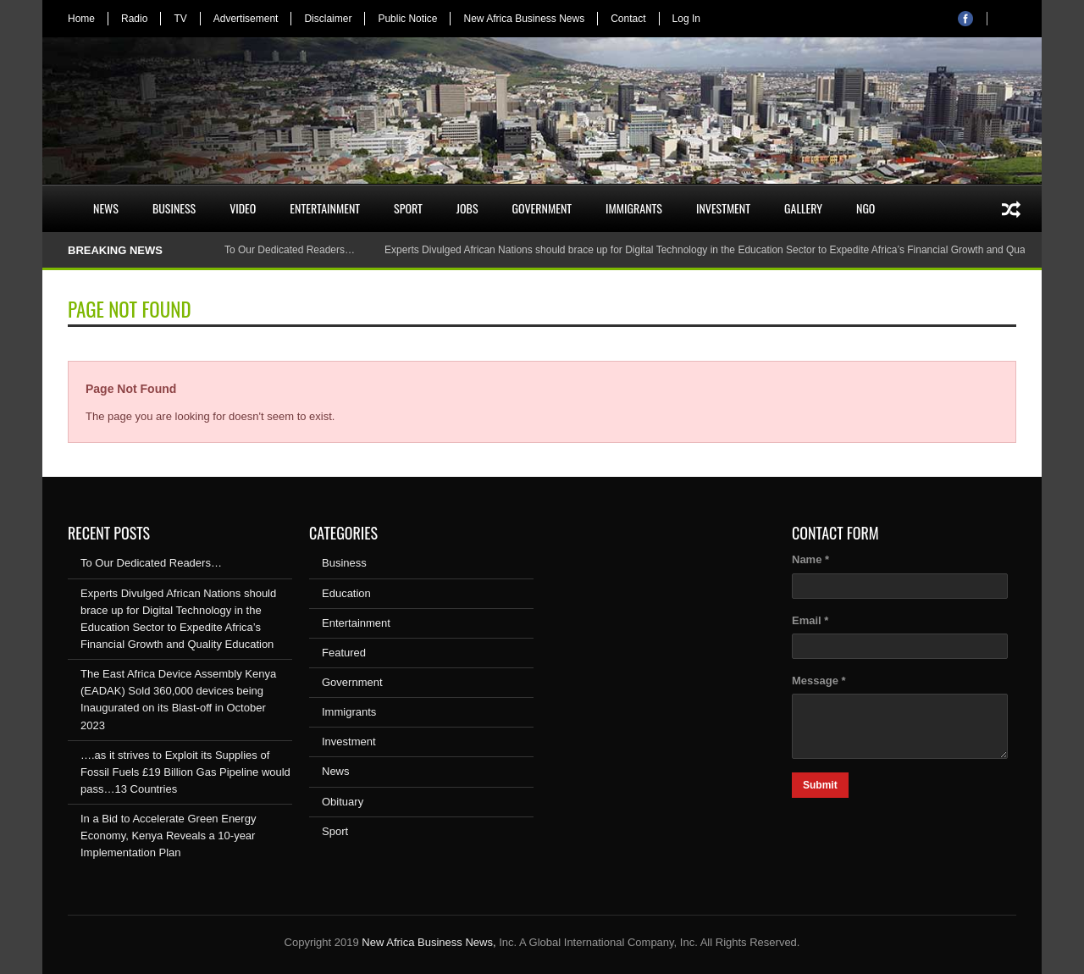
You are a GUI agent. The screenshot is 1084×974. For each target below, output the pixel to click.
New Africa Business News (523, 19)
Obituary (342, 801)
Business (174, 208)
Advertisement (246, 19)
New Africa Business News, (428, 942)
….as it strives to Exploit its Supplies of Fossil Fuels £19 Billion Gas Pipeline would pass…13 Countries (185, 772)
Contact (628, 19)
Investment (723, 208)
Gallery (803, 208)
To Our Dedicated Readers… (289, 250)
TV (180, 19)
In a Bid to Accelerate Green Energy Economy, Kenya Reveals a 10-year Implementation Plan (168, 835)
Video (243, 208)
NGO (865, 208)
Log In (686, 19)
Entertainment (325, 208)
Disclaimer (327, 19)
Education (346, 593)
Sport (408, 208)
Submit (820, 785)
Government (542, 208)
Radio (134, 19)
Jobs (467, 208)
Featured (344, 652)
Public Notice (407, 19)
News (106, 208)
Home (81, 19)
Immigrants (634, 208)
